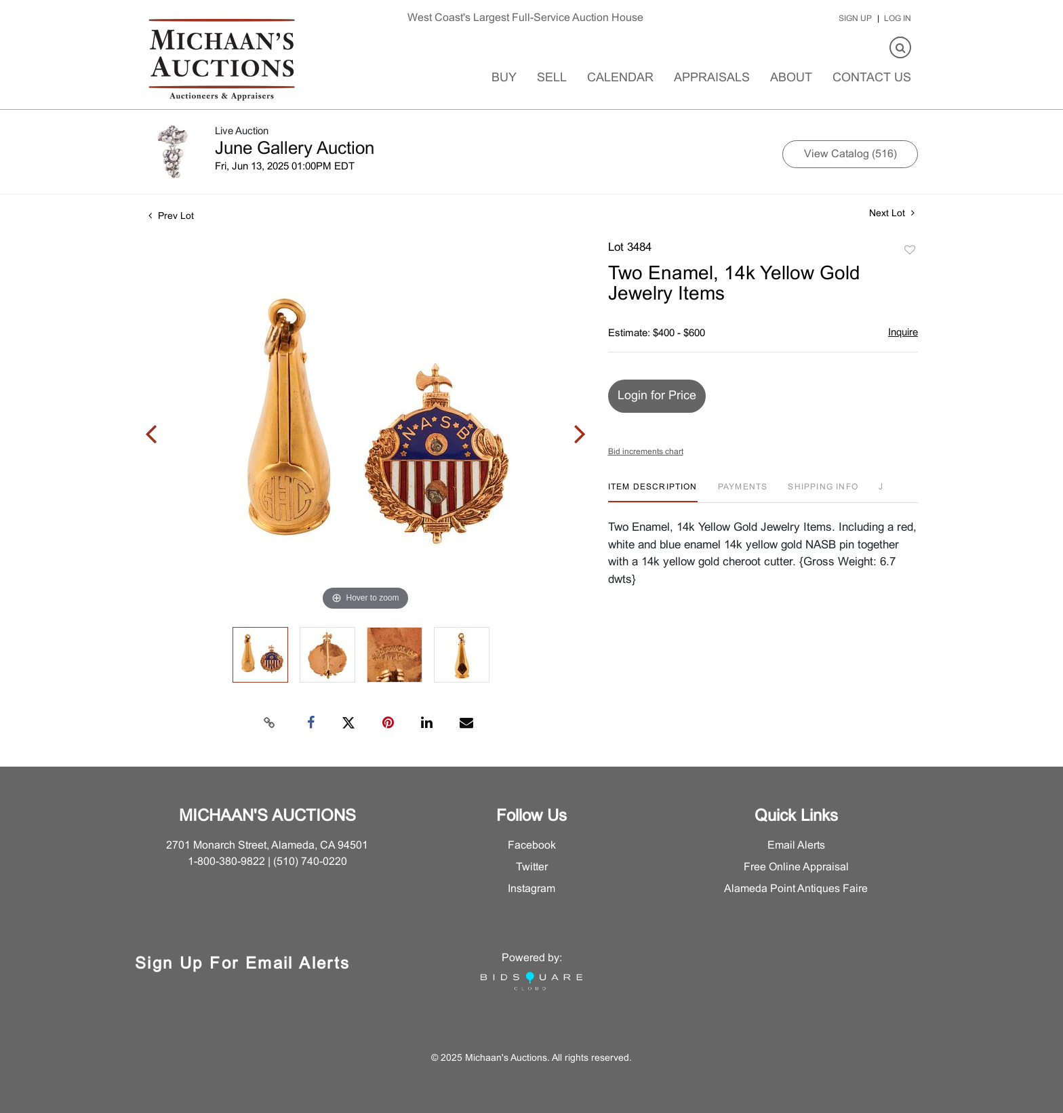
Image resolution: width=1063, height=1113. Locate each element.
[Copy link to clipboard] (270, 723)
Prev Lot (171, 216)
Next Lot (892, 213)
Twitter (532, 867)
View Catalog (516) (850, 154)
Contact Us (872, 78)
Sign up (855, 19)
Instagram (531, 889)
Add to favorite (910, 251)
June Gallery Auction (294, 149)
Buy (504, 78)
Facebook (532, 846)
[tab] (653, 492)
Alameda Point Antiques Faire (796, 889)
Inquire (903, 333)
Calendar (620, 78)
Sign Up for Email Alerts (242, 964)
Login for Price (657, 396)
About (791, 78)
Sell (552, 78)
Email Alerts (796, 846)
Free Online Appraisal (796, 867)
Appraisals (712, 78)
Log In (897, 19)
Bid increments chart (645, 452)
